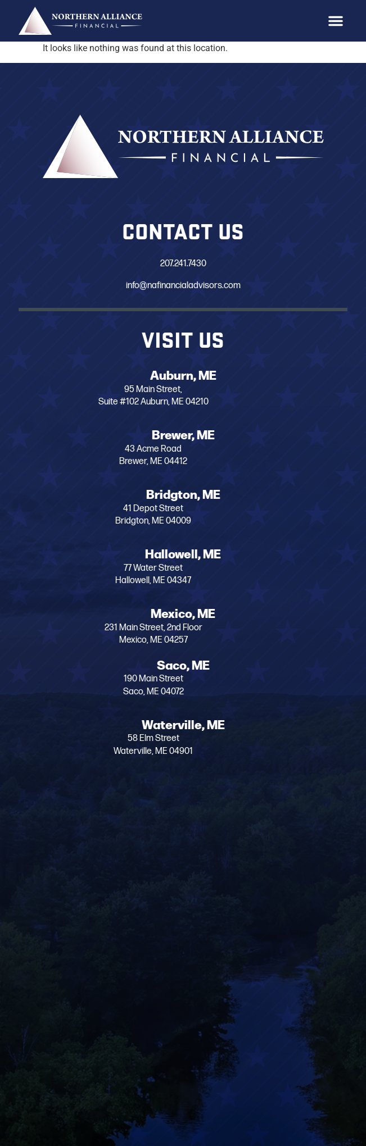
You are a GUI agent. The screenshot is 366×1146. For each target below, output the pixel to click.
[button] (335, 21)
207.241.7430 (165, 264)
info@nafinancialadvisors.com (165, 285)
